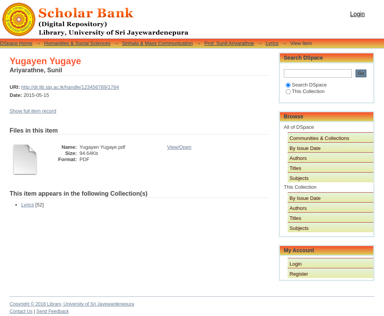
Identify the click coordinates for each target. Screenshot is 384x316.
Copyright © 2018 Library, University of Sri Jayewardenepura (72, 304)
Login (357, 14)
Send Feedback (52, 311)
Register (299, 274)
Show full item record (33, 111)
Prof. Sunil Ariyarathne (229, 43)
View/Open (179, 147)
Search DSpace (306, 85)
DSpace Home (16, 43)
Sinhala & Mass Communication (157, 43)
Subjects (299, 178)
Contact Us (21, 311)
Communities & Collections (319, 138)
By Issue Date (305, 148)
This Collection (305, 91)
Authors (298, 158)
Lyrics (272, 43)
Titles (295, 168)
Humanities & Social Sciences (77, 43)
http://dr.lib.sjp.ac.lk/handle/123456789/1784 (70, 87)
